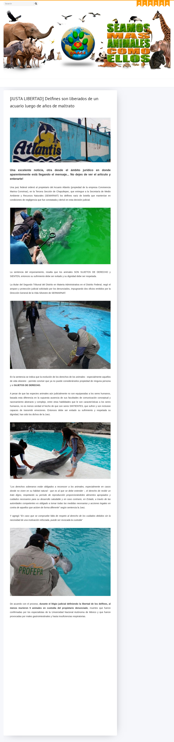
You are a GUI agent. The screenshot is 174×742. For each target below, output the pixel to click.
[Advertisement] (60, 708)
